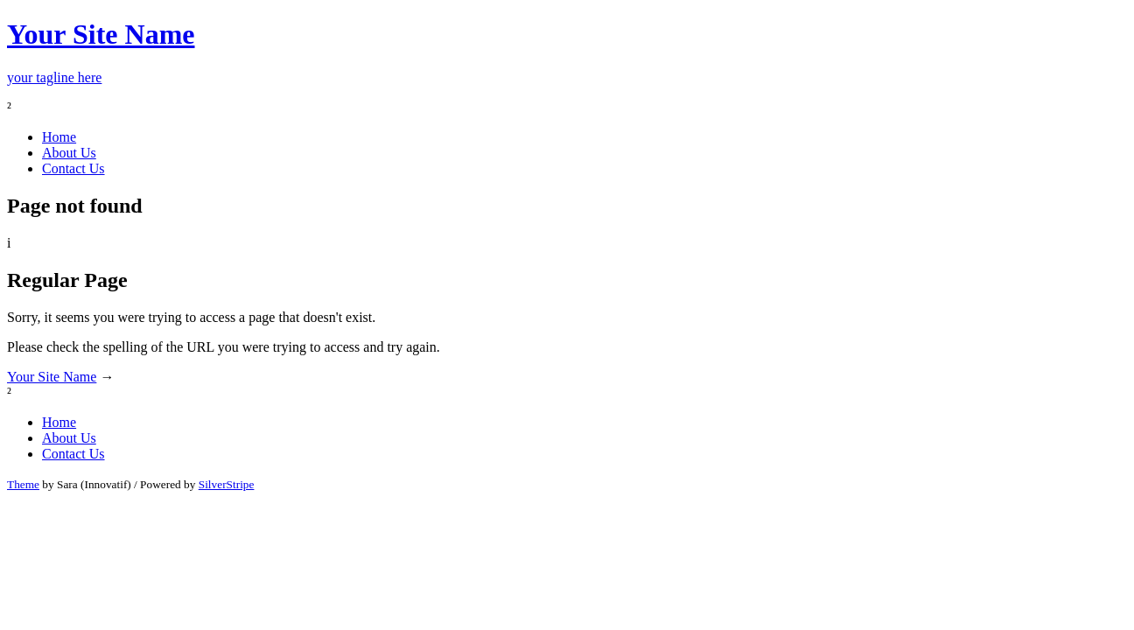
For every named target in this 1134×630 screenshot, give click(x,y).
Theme (23, 484)
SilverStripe (227, 484)
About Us (69, 152)
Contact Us (73, 168)
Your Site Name (51, 376)
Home (59, 137)
